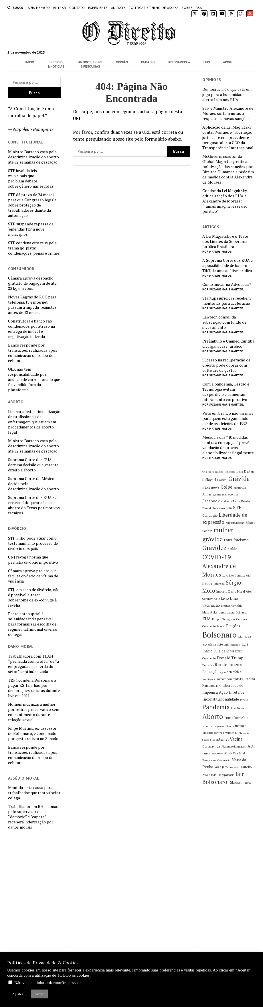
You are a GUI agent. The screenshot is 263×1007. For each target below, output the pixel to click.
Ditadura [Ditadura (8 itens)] (235, 782)
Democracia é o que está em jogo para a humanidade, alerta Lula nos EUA (227, 94)
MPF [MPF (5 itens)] (218, 686)
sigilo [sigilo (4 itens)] (223, 672)
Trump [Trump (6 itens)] (228, 718)
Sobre (186, 7)
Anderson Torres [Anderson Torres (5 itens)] (230, 501)
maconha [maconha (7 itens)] (231, 494)
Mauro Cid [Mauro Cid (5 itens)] (240, 487)
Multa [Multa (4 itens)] (239, 471)
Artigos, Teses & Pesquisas (90, 64)
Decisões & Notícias (56, 64)
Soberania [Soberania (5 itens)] (223, 644)
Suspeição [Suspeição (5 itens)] (234, 767)
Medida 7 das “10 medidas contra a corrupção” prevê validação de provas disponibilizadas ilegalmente (228, 445)
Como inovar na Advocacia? (226, 284)
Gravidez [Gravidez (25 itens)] (214, 548)
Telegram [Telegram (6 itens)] (228, 619)
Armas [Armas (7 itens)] (207, 494)
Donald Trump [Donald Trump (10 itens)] (230, 657)
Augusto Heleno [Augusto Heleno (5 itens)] (235, 523)
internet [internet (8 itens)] (222, 739)
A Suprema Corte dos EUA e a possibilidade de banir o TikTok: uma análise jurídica (227, 265)
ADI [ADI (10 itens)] (251, 746)
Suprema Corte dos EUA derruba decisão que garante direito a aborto (33, 465)
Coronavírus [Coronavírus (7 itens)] (211, 746)
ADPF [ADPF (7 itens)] (228, 753)
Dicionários (177, 62)
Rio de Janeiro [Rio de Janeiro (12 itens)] (228, 664)
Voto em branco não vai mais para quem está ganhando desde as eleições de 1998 (227, 418)
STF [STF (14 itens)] (237, 507)
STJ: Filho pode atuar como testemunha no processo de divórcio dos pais (33, 543)
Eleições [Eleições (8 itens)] (233, 626)
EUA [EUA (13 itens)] (206, 618)
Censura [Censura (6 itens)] (241, 619)
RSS (199, 7)
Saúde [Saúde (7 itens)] (232, 548)
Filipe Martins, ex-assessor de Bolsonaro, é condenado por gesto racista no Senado (33, 733)
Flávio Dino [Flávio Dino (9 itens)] (228, 598)
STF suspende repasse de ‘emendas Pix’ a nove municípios (31, 229)
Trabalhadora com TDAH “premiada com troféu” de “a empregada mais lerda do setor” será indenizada (33, 664)
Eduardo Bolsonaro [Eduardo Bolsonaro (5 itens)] (213, 508)
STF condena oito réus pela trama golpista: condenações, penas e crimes (34, 248)
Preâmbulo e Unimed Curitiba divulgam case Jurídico (228, 344)
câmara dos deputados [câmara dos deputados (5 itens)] (230, 679)
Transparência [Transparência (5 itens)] (225, 775)
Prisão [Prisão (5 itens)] (247, 783)
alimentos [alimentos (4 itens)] (207, 726)
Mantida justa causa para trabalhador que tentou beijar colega (34, 793)
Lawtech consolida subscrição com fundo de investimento (224, 322)
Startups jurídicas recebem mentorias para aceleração (226, 301)
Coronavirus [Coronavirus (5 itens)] (209, 599)
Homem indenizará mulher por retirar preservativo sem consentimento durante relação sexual (33, 712)
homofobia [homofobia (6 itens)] (234, 672)
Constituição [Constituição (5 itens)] (242, 575)
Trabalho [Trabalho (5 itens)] (207, 665)
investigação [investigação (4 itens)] (209, 679)
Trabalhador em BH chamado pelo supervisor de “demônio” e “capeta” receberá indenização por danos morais (34, 817)
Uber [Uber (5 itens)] (249, 591)
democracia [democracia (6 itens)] (227, 612)
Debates (148, 62)
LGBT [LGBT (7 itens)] (228, 540)
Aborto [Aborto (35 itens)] (212, 716)
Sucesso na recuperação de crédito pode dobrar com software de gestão (226, 365)
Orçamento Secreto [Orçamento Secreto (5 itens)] (213, 626)
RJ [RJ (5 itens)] (236, 733)
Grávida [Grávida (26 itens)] (239, 479)
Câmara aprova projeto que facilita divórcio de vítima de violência (33, 576)
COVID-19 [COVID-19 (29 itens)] (216, 557)
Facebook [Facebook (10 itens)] (211, 501)
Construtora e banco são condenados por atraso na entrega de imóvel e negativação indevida (31, 328)
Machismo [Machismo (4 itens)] (217, 753)
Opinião (122, 62)
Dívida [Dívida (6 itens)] (245, 501)
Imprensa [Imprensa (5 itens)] (219, 583)
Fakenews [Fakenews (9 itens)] (211, 487)
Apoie (227, 62)
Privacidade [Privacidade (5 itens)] (209, 775)
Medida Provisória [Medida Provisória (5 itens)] (231, 605)
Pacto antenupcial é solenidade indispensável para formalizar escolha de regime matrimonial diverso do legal (32, 624)
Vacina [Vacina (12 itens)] (236, 739)
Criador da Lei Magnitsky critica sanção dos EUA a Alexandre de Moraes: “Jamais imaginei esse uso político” (225, 201)
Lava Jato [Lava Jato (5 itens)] (228, 575)
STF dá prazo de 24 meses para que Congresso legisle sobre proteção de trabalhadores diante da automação (32, 205)
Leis (206, 62)
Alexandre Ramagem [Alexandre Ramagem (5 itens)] (234, 746)
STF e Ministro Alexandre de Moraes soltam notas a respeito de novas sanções (227, 113)
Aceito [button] (39, 994)
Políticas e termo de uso (151, 7)
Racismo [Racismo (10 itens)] (241, 539)
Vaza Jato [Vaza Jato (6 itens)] (221, 767)
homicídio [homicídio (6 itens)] (241, 718)
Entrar (59, 7)
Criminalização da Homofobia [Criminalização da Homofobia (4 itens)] (218, 471)
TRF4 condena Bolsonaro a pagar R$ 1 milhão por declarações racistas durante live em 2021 (34, 688)
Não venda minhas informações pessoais (48, 982)
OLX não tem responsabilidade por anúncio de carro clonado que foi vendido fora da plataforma (34, 379)
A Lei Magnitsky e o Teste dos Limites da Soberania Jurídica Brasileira (225, 241)
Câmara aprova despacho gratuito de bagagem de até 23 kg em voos (32, 283)
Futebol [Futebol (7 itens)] (246, 767)
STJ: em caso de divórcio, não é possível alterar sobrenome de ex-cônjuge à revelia (34, 597)
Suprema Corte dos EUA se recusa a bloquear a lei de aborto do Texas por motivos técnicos (34, 505)
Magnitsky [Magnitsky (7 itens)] (209, 612)
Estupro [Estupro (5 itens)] (216, 619)
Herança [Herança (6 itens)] (240, 726)
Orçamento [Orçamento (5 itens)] (209, 658)
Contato (77, 7)
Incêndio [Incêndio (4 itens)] (235, 644)
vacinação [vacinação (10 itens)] (211, 605)
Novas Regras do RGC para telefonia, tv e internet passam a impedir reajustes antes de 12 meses (32, 304)
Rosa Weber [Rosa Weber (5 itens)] (237, 708)
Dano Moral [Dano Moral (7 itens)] (236, 591)
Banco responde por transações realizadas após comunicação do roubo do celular (32, 353)
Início (29, 62)
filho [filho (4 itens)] (212, 739)
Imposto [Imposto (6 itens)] (221, 591)
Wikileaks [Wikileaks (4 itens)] (218, 494)
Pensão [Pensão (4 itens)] (244, 699)
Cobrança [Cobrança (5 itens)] (241, 612)
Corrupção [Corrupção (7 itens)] (209, 515)
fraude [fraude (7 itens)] (207, 583)
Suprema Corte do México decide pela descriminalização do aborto (33, 483)
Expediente (98, 7)
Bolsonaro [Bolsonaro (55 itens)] (219, 635)
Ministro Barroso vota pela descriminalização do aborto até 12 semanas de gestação (33, 157)
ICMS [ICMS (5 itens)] (238, 651)
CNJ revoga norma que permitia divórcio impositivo (33, 559)
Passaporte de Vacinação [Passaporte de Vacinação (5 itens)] (216, 760)
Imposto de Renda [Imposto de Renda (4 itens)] (224, 726)
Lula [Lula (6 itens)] (229, 508)
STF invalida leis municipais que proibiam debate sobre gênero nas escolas (31, 178)
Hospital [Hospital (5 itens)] (222, 480)
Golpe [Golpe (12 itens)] (226, 487)
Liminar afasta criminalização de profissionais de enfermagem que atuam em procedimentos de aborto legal (34, 422)
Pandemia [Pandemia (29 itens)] (216, 707)
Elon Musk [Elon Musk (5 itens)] (239, 753)
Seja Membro (39, 7)
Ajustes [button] (17, 994)
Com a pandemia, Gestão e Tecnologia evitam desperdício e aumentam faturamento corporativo (225, 391)
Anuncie (118, 7)
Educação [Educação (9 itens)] (210, 671)
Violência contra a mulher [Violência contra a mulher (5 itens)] (218, 733)
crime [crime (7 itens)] (206, 753)
